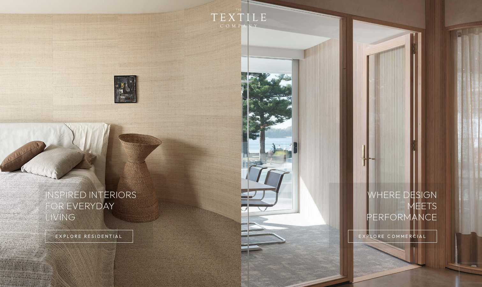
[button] (89, 236)
